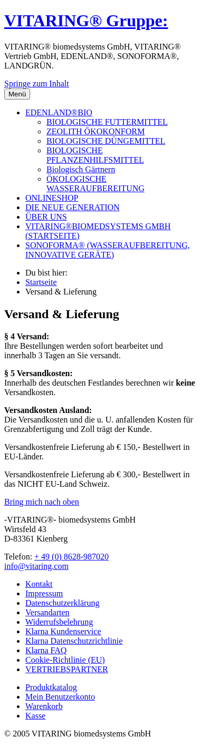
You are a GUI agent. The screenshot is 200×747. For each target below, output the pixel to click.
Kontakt (39, 583)
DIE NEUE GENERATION (72, 207)
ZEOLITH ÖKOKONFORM (95, 131)
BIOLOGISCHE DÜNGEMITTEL (105, 140)
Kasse (35, 715)
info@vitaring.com (36, 566)
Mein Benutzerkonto (60, 696)
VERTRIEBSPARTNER (66, 669)
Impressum (44, 593)
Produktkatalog (51, 687)
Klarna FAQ (45, 650)
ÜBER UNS (46, 216)
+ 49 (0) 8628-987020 (71, 556)
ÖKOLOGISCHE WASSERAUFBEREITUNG (95, 183)
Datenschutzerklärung (62, 602)
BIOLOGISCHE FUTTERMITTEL (107, 121)
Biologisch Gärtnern (80, 169)
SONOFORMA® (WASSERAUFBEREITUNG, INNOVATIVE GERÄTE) (107, 250)
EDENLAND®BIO (58, 112)
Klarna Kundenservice (63, 631)
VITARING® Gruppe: (86, 20)
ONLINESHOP (51, 197)
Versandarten (47, 612)
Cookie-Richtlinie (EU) (65, 659)
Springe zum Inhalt (36, 83)
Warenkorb (44, 706)
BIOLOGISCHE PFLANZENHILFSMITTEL (95, 155)
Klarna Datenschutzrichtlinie (73, 640)
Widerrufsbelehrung (59, 621)
